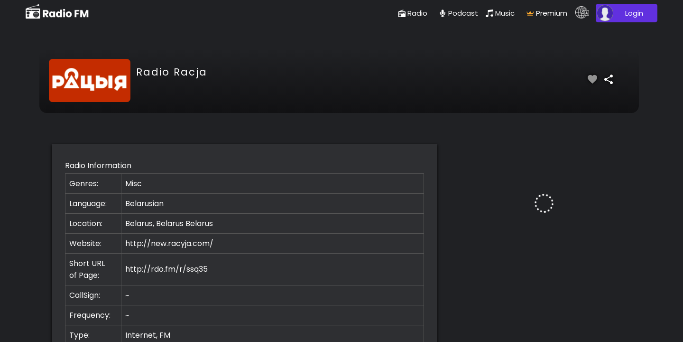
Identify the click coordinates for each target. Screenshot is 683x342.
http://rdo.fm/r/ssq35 (166, 269)
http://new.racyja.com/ (169, 243)
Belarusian (144, 203)
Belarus (199, 223)
